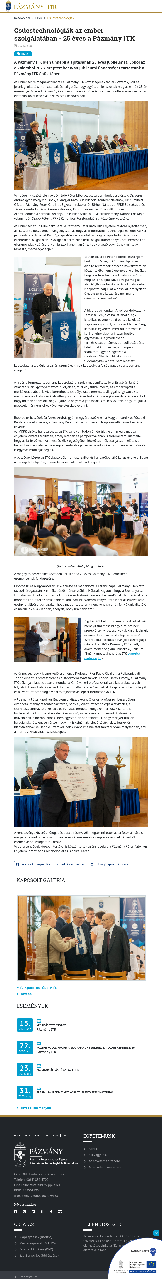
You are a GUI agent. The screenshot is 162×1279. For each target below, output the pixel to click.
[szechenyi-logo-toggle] (156, 1233)
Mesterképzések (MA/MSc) (38, 1243)
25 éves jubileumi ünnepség (37, 988)
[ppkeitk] (77, 6)
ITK (65, 1135)
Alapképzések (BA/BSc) (36, 1237)
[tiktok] (51, 1211)
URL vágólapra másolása (109, 864)
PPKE (17, 1135)
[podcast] (42, 1211)
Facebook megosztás (33, 864)
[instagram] (24, 1211)
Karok (93, 1149)
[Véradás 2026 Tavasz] (42, 1026)
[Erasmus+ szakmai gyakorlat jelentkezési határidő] (66, 1094)
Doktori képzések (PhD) (36, 1249)
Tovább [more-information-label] (24, 994)
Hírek (38, 18)
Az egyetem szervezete (105, 1167)
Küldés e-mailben (70, 864)
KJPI (55, 1135)
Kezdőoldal (22, 18)
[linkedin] (33, 1211)
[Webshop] (60, 1211)
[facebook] (17, 1211)
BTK (37, 1135)
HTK (27, 1135)
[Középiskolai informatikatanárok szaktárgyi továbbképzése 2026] (77, 1049)
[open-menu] (157, 6)
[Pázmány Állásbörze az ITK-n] (49, 1071)
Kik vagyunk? (98, 1155)
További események (34, 1108)
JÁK (46, 1135)
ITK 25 (23, 54)
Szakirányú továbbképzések (39, 1255)
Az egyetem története (104, 1161)
